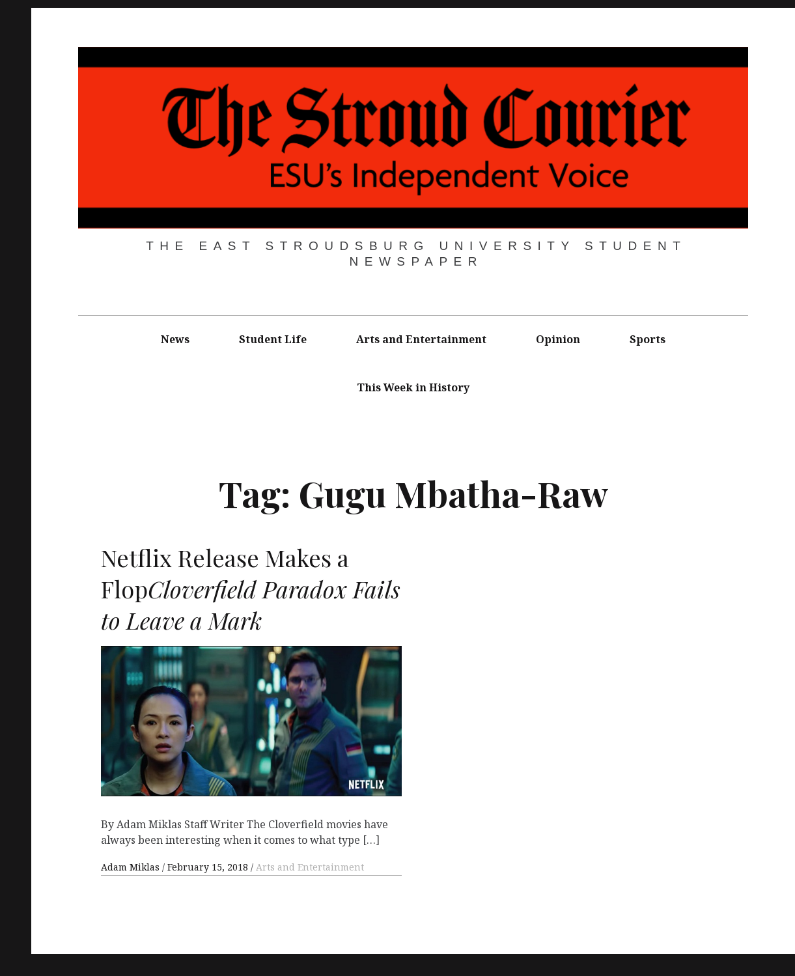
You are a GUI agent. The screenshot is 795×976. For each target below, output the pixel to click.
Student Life (273, 339)
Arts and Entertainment (421, 339)
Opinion (558, 339)
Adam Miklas (131, 867)
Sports (647, 339)
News (175, 339)
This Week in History (413, 387)
